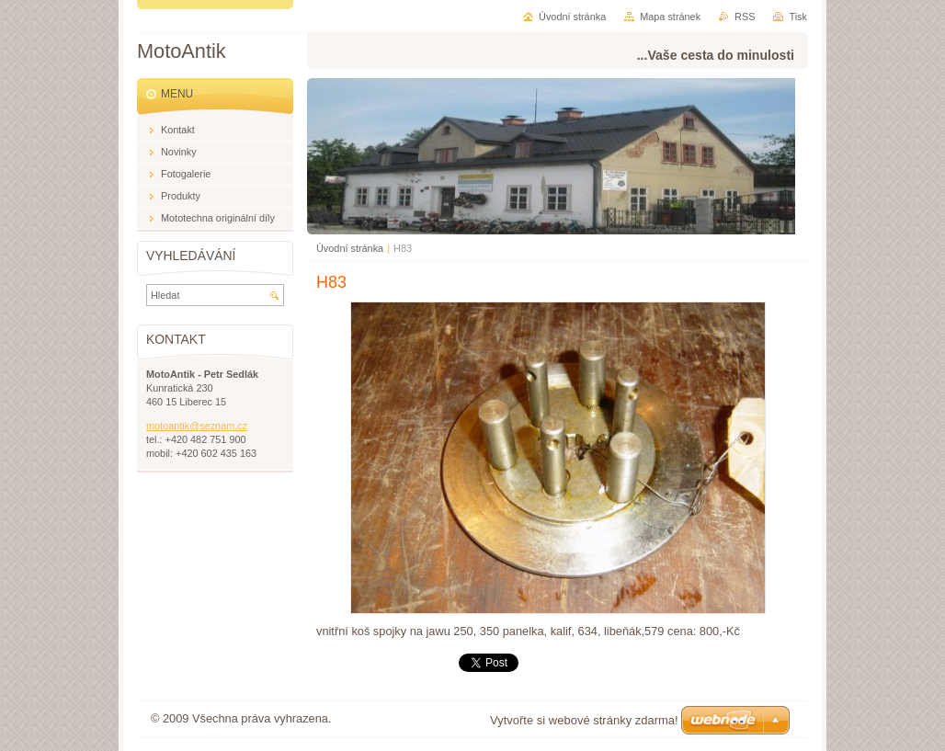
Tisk (798, 16)
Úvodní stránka (349, 248)
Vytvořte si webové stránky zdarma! (584, 720)
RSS (744, 16)
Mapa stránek (670, 16)
